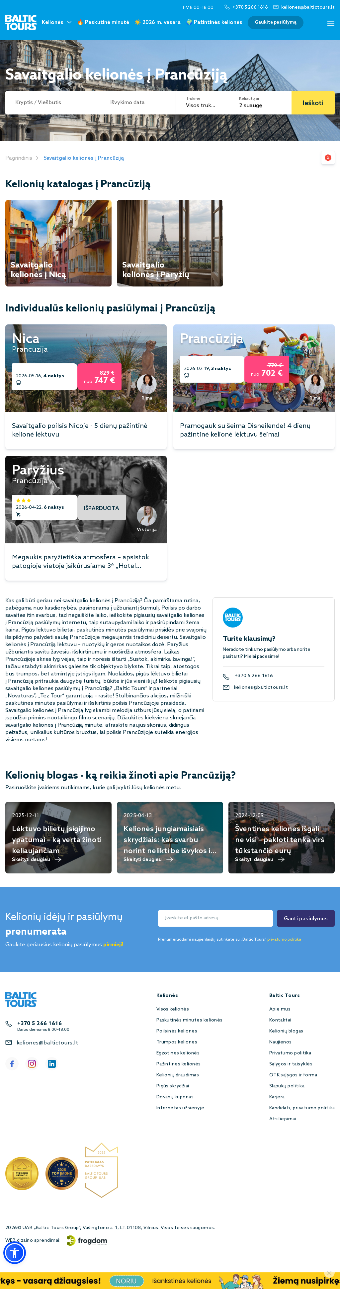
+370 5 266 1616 (254, 676)
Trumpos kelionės (177, 1042)
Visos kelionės (172, 1009)
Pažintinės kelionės (178, 1064)
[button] (14, 1252)
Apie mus (280, 1009)
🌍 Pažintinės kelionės (214, 22)
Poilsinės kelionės (177, 1031)
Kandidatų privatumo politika (302, 1108)
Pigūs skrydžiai (172, 1086)
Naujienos (280, 1042)
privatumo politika (284, 939)
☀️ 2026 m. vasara (157, 22)
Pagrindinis (18, 158)
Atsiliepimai (283, 1119)
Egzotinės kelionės (178, 1053)
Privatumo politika (290, 1053)
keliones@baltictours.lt (261, 687)
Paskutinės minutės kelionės (189, 1020)
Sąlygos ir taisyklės (291, 1064)
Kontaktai (280, 1020)
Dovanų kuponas (175, 1097)
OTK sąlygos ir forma (293, 1075)
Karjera (277, 1097)
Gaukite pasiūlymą (276, 22)
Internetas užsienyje (180, 1108)
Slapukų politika (287, 1086)
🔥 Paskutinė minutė (103, 22)
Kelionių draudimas (177, 1075)
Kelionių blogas (286, 1031)
